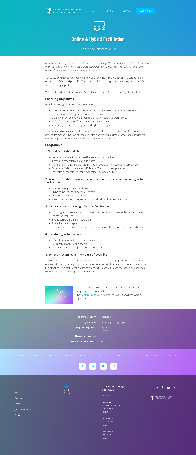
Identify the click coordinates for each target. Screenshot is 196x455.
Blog (16, 392)
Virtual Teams (100, 355)
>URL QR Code (174, 388)
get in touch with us (94, 295)
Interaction (84, 355)
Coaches (18, 403)
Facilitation (20, 355)
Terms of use (107, 395)
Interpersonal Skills (153, 355)
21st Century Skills (174, 355)
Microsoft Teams (117, 355)
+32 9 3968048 (107, 389)
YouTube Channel (169, 388)
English (103, 327)
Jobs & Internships (23, 409)
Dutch (67, 389)
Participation (69, 355)
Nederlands (105, 330)
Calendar (19, 398)
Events (126, 10)
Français (67, 393)
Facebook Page (163, 388)
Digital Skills (105, 316)
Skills (95, 10)
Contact (18, 415)
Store (110, 10)
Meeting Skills (35, 355)
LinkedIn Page (158, 388)
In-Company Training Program (113, 322)
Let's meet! (145, 10)
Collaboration (52, 355)
